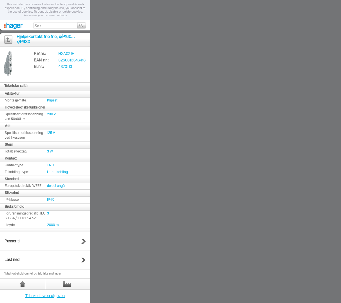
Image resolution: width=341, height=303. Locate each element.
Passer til (12, 242)
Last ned (12, 260)
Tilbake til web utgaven (45, 296)
